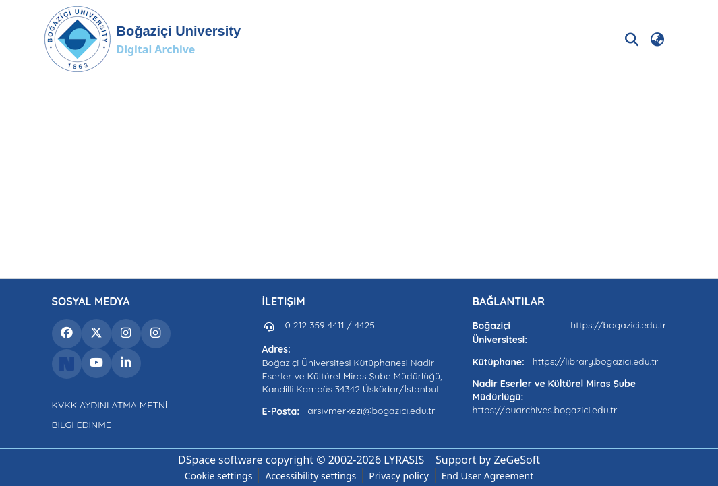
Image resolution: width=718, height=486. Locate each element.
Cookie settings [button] (219, 475)
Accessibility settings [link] (310, 475)
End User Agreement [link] (488, 475)
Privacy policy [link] (399, 475)
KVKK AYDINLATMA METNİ (110, 405)
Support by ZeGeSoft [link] (488, 459)
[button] (142, 39)
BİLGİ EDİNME (81, 425)
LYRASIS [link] (404, 459)
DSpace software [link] (220, 459)
